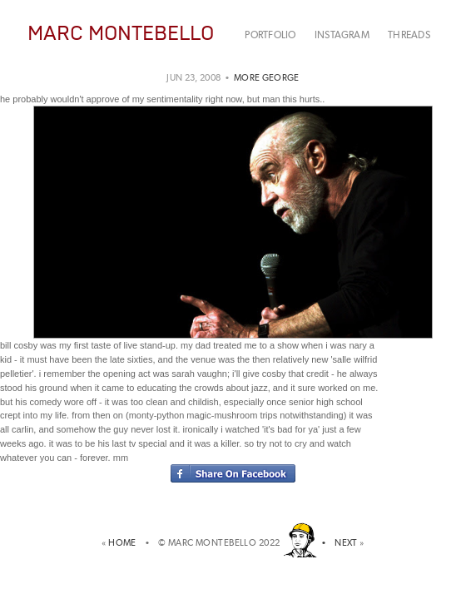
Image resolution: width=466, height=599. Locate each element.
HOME (124, 542)
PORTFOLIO (270, 35)
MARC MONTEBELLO (120, 33)
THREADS (409, 35)
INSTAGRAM (342, 35)
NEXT (346, 542)
